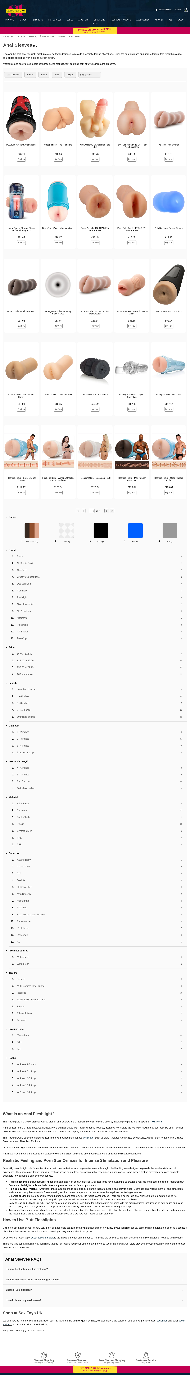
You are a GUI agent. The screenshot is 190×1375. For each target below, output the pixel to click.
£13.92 (21, 320)
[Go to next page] (106, 511)
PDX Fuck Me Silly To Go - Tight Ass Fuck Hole (132, 145)
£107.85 (132, 404)
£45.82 (131, 154)
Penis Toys (37, 20)
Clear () (66, 542)
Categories (8, 36)
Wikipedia (156, 1121)
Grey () (170, 542)
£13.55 (168, 154)
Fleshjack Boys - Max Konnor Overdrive (132, 479)
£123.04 (58, 487)
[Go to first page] (78, 511)
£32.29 (95, 404)
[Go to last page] (112, 511)
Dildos (23, 20)
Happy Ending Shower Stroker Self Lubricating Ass (21, 229)
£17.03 (21, 404)
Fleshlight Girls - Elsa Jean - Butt (95, 478)
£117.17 (168, 404)
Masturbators (48, 36)
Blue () (135, 542)
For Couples (54, 20)
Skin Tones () (32, 542)
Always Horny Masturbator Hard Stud (95, 145)
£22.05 (21, 237)
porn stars (88, 1137)
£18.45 (95, 237)
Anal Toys (83, 20)
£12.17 (168, 237)
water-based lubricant (42, 1237)
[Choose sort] (89, 75)
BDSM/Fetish (100, 20)
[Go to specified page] (92, 511)
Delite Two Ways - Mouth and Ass (58, 228)
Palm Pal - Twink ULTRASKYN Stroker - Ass (131, 229)
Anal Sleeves (74, 36)
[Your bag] (185, 10)
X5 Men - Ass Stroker (169, 144)
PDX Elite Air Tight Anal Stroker (21, 144)
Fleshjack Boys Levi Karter (168, 394)
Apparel (159, 20)
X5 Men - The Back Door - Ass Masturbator (95, 312)
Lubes (70, 20)
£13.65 (58, 320)
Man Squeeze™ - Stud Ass (169, 311)
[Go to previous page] (83, 511)
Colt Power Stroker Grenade (95, 394)
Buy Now (21, 159)
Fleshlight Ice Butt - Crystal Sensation (132, 395)
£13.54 (95, 320)
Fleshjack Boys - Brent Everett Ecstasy (21, 479)
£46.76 (21, 154)
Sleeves (61, 36)
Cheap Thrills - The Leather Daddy (21, 395)
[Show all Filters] (13, 75)
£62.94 (168, 320)
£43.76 (95, 154)
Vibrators (9, 20)
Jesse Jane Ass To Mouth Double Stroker (132, 312)
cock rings (162, 1320)
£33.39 (131, 320)
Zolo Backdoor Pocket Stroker (169, 228)
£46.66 (58, 154)
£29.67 (58, 237)
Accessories (143, 20)
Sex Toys (21, 36)
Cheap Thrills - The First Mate (58, 144)
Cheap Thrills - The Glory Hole (58, 394)
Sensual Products (121, 20)
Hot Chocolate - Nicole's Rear (21, 311)
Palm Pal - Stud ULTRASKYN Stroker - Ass (95, 229)
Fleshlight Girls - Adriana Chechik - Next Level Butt (58, 479)
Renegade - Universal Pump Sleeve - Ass (58, 312)
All (170, 20)
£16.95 (58, 404)
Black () (100, 542)
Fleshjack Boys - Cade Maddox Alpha (168, 479)
